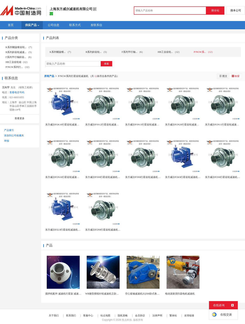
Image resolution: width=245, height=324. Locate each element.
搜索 (106, 63)
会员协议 (140, 315)
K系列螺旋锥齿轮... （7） (19, 47)
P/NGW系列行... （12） (18, 67)
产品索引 (9, 130)
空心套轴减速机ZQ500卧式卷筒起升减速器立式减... (153, 293)
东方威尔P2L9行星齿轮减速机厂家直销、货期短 (71, 229)
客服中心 (88, 315)
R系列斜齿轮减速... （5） (19, 52)
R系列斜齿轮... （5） (97, 52)
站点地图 (105, 315)
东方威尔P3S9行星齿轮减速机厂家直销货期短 (110, 177)
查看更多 (19, 118)
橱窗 (235, 76)
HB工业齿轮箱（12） (17, 62)
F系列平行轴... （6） (133, 52)
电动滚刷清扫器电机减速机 (180, 293)
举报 (6, 140)
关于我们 (54, 315)
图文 (223, 76)
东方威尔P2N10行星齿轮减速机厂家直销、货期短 (72, 177)
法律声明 (157, 315)
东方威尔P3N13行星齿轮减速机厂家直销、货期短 (152, 124)
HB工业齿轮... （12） (169, 52)
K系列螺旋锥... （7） (61, 52)
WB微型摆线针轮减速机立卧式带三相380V (108, 293)
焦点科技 (127, 319)
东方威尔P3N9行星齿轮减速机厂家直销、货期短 (151, 177)
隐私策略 (123, 315)
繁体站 (173, 315)
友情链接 (189, 315)
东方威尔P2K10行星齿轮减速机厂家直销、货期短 (72, 124)
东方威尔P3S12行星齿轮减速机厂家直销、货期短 (112, 124)
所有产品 (49, 76)
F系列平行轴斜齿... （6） (19, 57)
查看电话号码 (16, 92)
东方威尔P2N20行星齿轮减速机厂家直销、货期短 (192, 124)
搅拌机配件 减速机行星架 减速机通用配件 (68, 293)
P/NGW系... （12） (204, 52)
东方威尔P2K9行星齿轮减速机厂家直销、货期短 (191, 177)
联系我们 (71, 315)
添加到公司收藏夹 (14, 135)
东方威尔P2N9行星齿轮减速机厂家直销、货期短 (111, 229)
